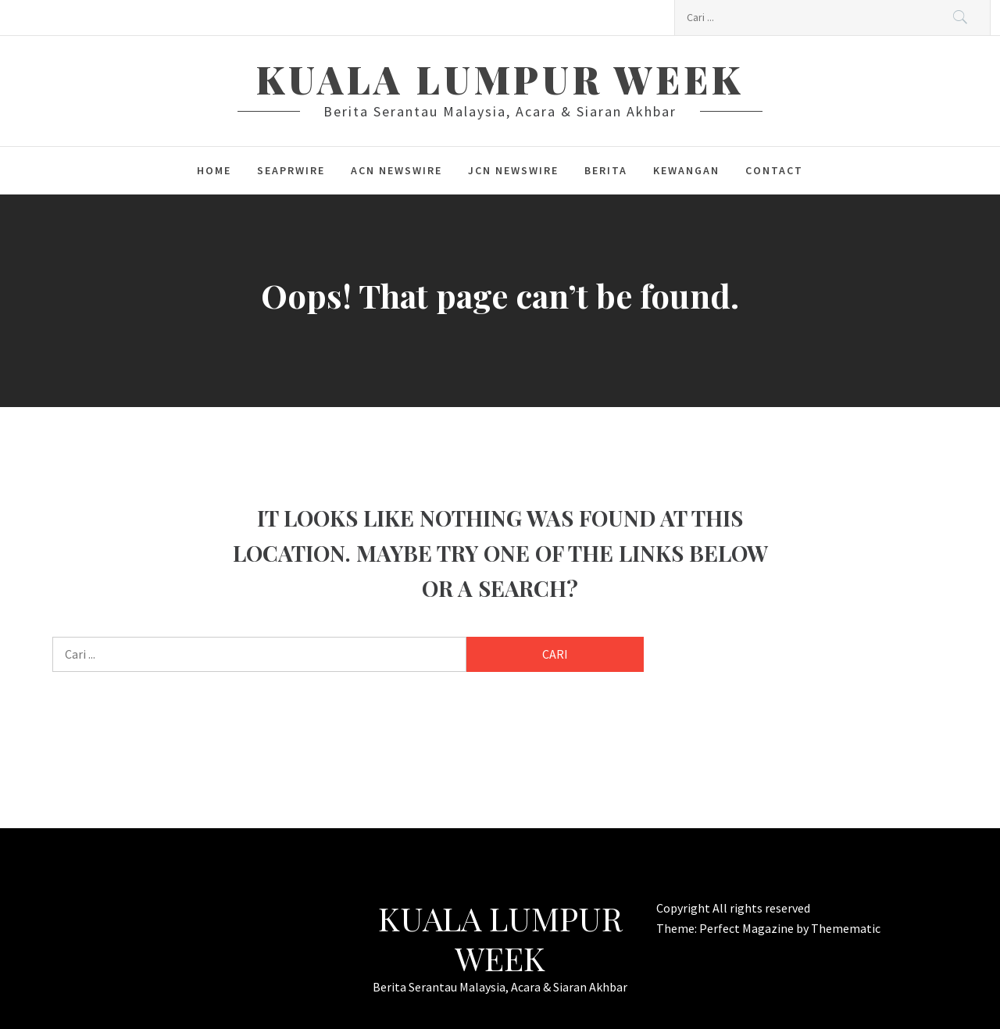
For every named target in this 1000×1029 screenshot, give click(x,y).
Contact (774, 170)
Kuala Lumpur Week (500, 79)
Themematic (845, 928)
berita (605, 170)
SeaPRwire (291, 170)
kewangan (686, 170)
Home (214, 170)
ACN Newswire (396, 170)
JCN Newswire (513, 170)
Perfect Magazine (747, 928)
